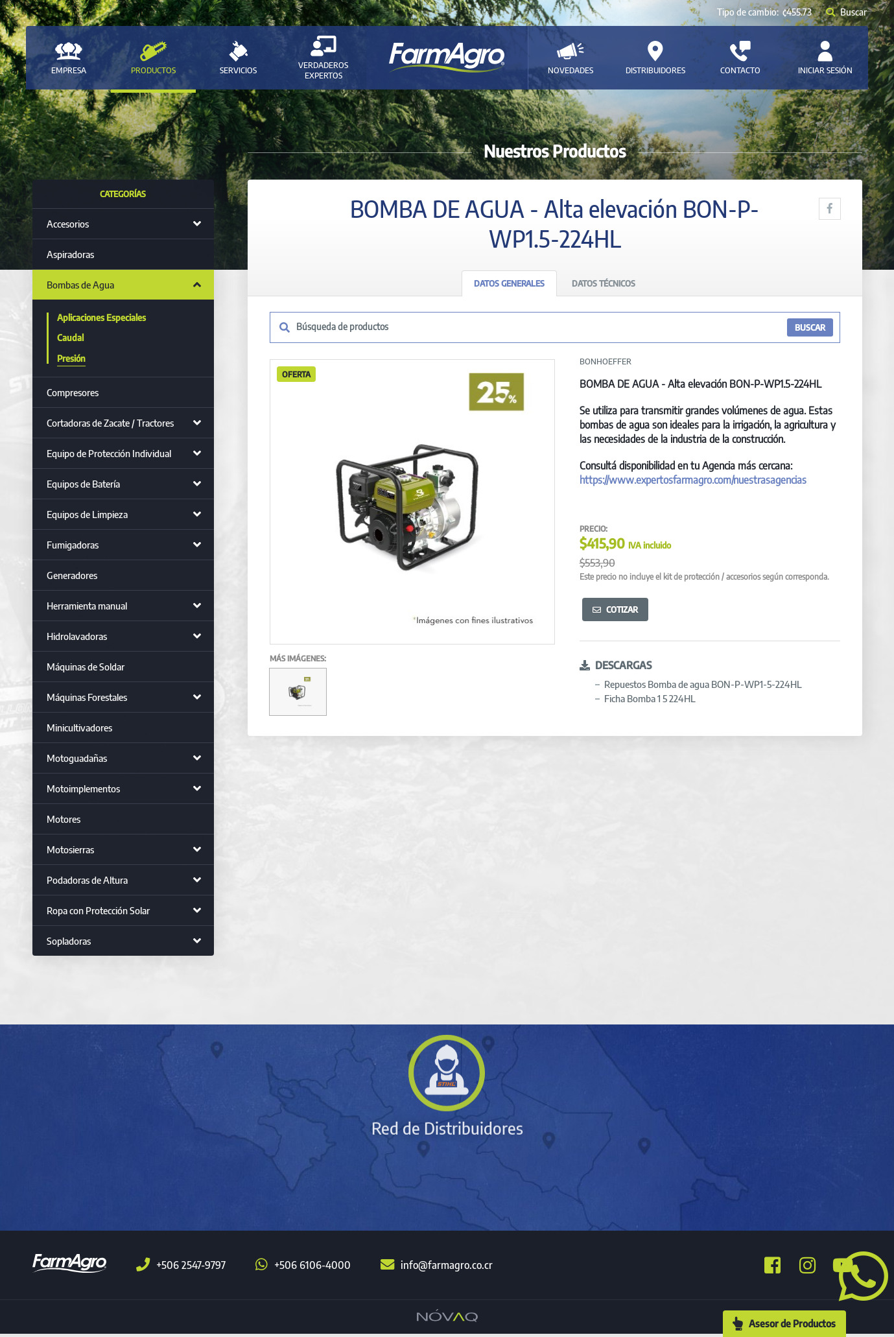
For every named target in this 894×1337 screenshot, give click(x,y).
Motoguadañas (77, 758)
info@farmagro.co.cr (437, 1268)
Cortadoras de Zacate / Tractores (110, 423)
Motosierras (70, 849)
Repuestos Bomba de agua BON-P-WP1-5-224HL (703, 684)
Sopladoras (69, 941)
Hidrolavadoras (77, 636)
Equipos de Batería (83, 484)
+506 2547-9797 (181, 1268)
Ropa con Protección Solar (98, 910)
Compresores (73, 392)
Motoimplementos (83, 788)
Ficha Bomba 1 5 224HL (650, 698)
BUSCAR (810, 328)
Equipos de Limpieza (87, 514)
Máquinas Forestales (87, 697)
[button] (858, 1274)
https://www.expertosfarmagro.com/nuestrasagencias (693, 479)
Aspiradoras (70, 254)
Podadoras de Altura (87, 880)
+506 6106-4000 (303, 1268)
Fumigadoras (73, 544)
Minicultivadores (79, 727)
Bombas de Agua (80, 284)
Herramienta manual (87, 605)
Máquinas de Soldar (85, 666)
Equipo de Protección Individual (109, 453)
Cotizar (615, 609)
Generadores (72, 575)
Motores (63, 819)
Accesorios (68, 224)
